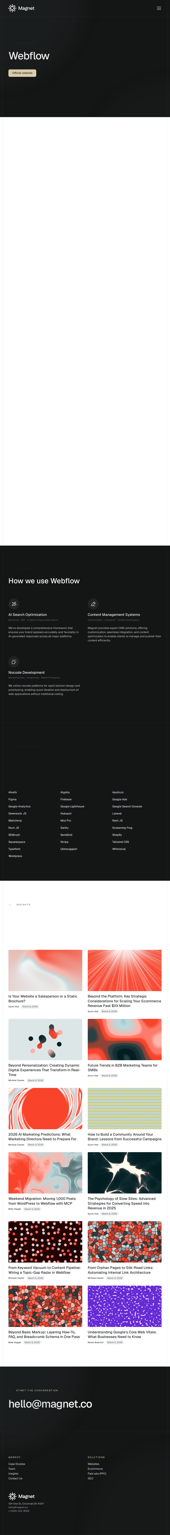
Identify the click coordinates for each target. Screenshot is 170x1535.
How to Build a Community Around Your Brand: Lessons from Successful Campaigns (125, 1136)
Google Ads (119, 799)
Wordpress (15, 856)
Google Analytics (19, 806)
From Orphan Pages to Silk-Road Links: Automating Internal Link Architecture (120, 1270)
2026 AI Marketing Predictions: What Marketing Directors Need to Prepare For (42, 1136)
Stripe (64, 842)
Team (11, 1469)
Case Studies (16, 1464)
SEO (90, 1478)
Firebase (66, 799)
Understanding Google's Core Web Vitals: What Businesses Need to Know (122, 1334)
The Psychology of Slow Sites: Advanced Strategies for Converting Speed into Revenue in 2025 (122, 1203)
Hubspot (66, 813)
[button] (158, 8)
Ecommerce (95, 1469)
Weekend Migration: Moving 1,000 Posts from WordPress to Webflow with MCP (42, 1201)
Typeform (14, 849)
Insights (13, 1473)
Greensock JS (17, 813)
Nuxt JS (13, 827)
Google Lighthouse (72, 806)
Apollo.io (117, 792)
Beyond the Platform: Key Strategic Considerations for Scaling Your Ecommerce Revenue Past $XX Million (124, 1001)
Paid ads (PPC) (97, 1473)
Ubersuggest (68, 849)
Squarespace (16, 842)
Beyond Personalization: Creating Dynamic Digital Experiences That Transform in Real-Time (44, 1070)
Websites (93, 1464)
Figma (12, 799)
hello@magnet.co (18, 1507)
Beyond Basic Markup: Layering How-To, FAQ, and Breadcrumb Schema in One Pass (44, 1334)
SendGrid (66, 834)
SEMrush (14, 834)
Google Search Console (127, 806)
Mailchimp (15, 820)
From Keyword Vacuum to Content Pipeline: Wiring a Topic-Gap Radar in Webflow (44, 1270)
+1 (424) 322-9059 (18, 1510)
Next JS (117, 820)
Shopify (117, 834)
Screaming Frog (122, 827)
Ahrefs (12, 792)
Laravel (117, 813)
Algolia (65, 792)
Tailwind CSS (120, 842)
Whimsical (119, 849)
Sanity (64, 827)
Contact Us (15, 1478)
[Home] (21, 8)
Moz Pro (65, 820)
